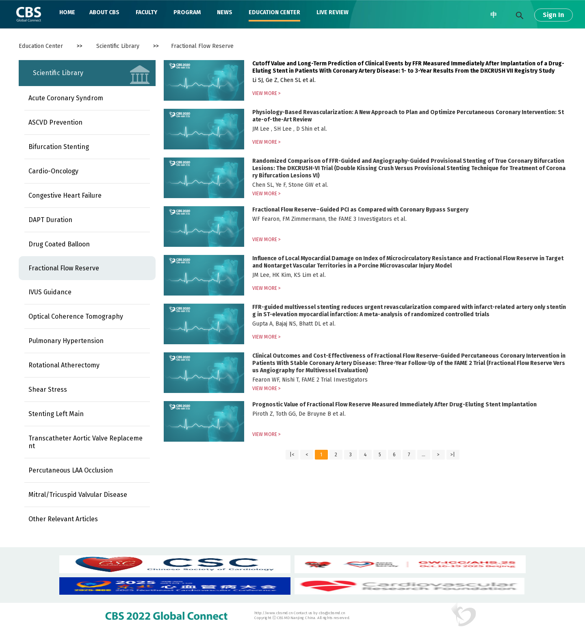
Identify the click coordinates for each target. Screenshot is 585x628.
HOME (67, 12)
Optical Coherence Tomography (75, 316)
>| (453, 455)
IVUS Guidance (50, 292)
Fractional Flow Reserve (202, 46)
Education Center (41, 46)
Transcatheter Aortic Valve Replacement (85, 442)
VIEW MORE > (266, 93)
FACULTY (146, 12)
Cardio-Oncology (53, 171)
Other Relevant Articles (63, 519)
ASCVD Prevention (55, 122)
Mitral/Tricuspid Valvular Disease (77, 495)
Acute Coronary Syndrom (65, 98)
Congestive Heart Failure (65, 195)
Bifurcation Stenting (58, 147)
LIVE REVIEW (332, 12)
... (423, 455)
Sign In (553, 15)
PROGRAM (187, 12)
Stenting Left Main (56, 414)
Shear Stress (47, 389)
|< (292, 455)
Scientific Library (117, 46)
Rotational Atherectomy (64, 365)
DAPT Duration (50, 220)
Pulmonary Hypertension (66, 341)
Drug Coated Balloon (59, 244)
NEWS (224, 12)
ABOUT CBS (104, 12)
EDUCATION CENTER (274, 12)
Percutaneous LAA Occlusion (70, 470)
